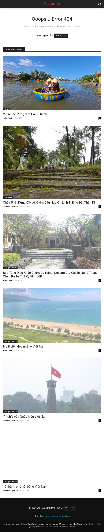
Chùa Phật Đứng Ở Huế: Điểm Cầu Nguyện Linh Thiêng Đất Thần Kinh (50, 202)
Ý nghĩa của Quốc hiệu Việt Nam (25, 416)
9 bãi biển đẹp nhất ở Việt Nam (24, 346)
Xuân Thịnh (7, 118)
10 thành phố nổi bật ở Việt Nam (25, 486)
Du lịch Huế (8, 197)
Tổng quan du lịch (10, 268)
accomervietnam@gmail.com (56, 516)
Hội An (6, 109)
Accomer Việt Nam (10, 206)
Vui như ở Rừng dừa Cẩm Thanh (25, 114)
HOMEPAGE (61, 36)
